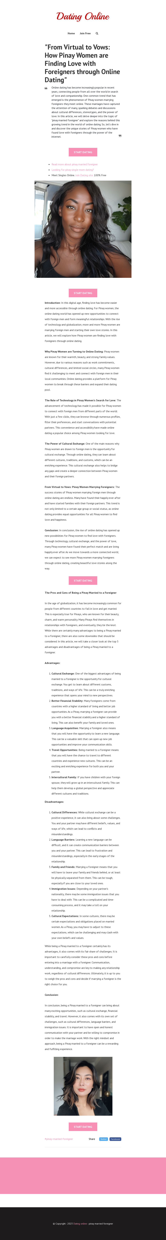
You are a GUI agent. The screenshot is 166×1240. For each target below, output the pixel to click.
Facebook (115, 1139)
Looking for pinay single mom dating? (73, 169)
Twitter (104, 1139)
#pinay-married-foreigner (59, 1139)
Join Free (85, 33)
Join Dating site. (84, 175)
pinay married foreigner (101, 1223)
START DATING (83, 152)
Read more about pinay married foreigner (75, 164)
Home (71, 33)
